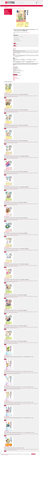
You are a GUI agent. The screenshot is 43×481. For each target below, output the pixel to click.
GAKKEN (28, 32)
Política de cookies (6, 454)
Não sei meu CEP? (16, 46)
